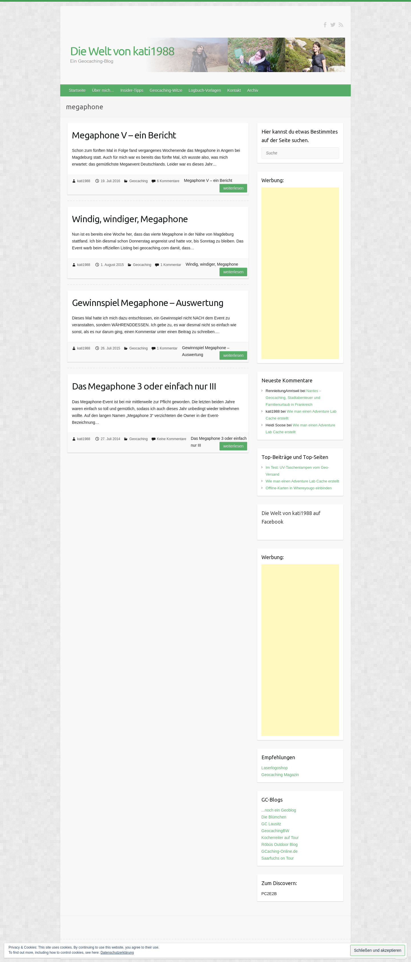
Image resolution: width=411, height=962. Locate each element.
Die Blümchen (273, 817)
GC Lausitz (271, 824)
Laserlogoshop (274, 768)
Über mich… (103, 90)
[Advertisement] (300, 273)
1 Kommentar (170, 265)
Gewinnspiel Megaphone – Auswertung (147, 302)
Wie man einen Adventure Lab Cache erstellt (302, 481)
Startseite (77, 90)
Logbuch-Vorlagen (205, 90)
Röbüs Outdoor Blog (279, 844)
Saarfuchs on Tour (277, 858)
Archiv (252, 90)
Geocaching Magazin (280, 774)
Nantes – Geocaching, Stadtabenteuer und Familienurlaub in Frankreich (293, 398)
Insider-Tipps (131, 90)
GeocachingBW (275, 830)
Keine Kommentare (171, 439)
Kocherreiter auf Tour (280, 837)
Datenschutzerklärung (117, 953)
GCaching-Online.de (279, 851)
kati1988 (83, 181)
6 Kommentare (168, 181)
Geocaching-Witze (166, 90)
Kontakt (234, 90)
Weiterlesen (233, 188)
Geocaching (138, 181)
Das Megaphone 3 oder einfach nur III (144, 386)
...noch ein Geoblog (278, 810)
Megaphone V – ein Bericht (124, 135)
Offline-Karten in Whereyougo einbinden (299, 488)
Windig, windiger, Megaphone (130, 219)
